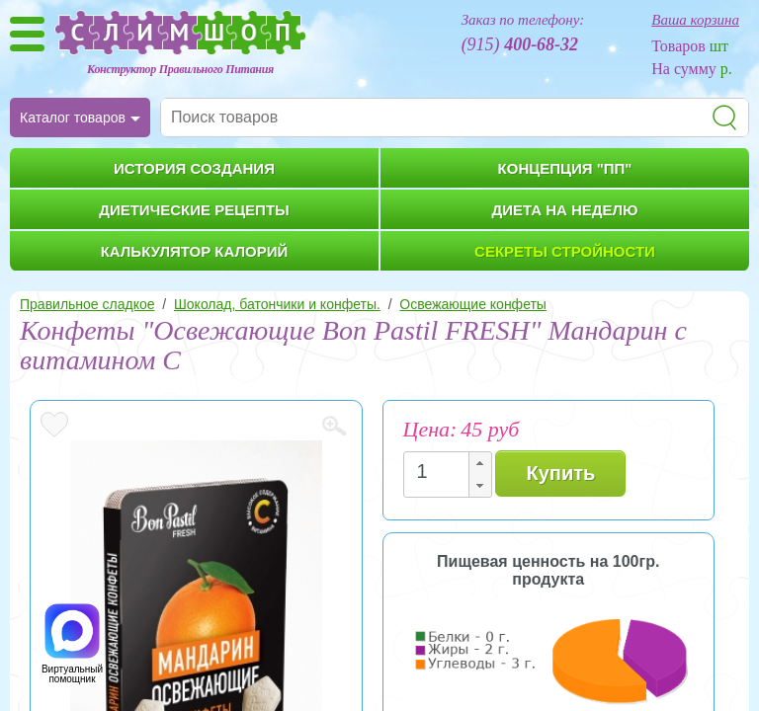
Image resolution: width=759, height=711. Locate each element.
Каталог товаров (73, 117)
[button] (479, 463)
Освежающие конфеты (473, 304)
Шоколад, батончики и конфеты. (277, 304)
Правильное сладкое (87, 304)
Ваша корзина (695, 20)
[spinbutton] (441, 471)
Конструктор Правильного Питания (180, 69)
